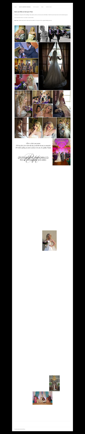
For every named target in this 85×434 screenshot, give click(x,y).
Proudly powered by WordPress (19, 429)
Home (15, 6)
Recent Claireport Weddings (25, 6)
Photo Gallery (36, 6)
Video (42, 6)
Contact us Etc (49, 6)
